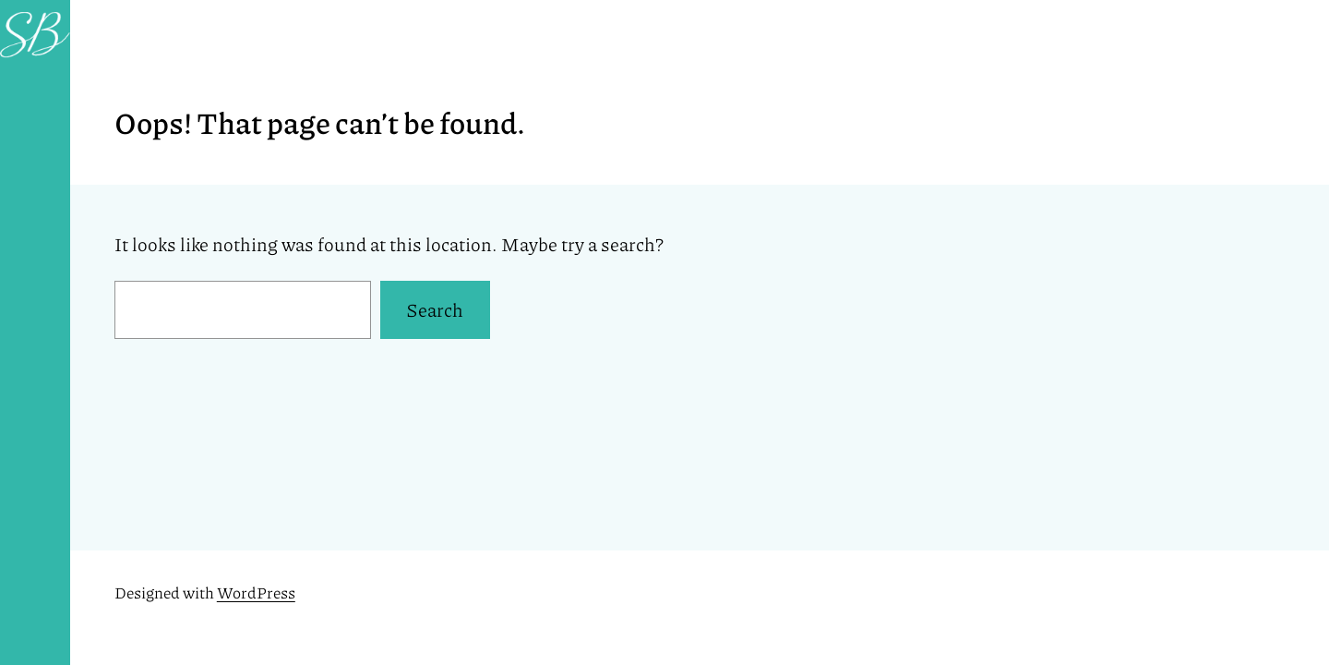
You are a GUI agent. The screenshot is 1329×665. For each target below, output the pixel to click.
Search (434, 309)
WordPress (256, 592)
